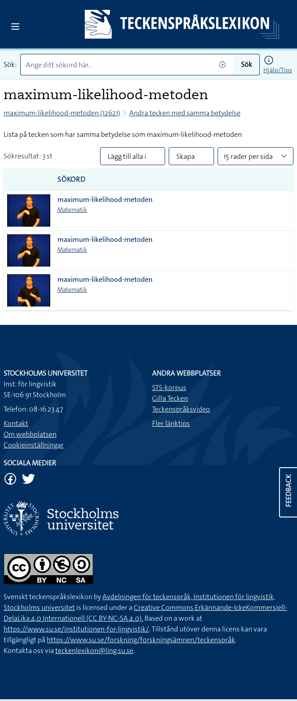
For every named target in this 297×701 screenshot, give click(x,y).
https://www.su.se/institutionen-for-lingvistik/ (76, 629)
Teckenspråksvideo (181, 409)
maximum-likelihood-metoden (105, 199)
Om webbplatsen (30, 434)
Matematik (72, 210)
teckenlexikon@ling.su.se (94, 650)
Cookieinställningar (34, 445)
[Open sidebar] (15, 26)
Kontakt (16, 423)
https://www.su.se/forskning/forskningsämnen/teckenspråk (141, 639)
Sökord (71, 179)
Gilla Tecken (170, 398)
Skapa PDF (185, 158)
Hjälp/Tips (277, 70)
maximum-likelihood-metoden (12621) (62, 113)
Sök (246, 64)
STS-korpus (169, 387)
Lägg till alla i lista (127, 158)
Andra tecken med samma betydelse (184, 113)
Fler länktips (171, 423)
